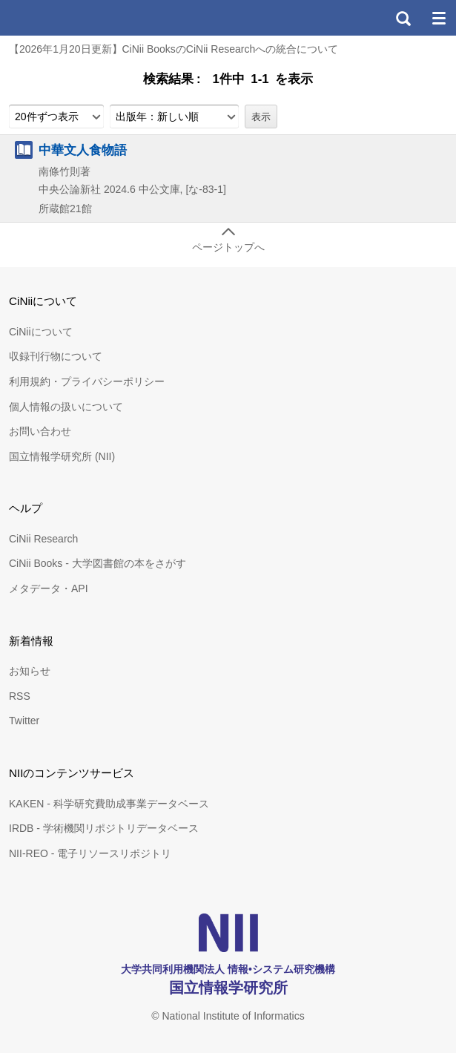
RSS (19, 696)
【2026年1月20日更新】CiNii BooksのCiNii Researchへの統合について (173, 49)
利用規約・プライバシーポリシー (87, 381)
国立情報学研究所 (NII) (62, 456)
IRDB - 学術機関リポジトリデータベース (104, 828)
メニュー (438, 17)
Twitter (24, 720)
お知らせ (29, 671)
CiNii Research (43, 539)
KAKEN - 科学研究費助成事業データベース (109, 804)
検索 (402, 17)
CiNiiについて (41, 332)
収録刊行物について (55, 356)
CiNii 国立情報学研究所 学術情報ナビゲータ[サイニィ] (65, 18)
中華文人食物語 (83, 149)
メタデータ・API (48, 588)
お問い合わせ (40, 431)
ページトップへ (228, 247)
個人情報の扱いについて (66, 407)
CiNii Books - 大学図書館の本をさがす (97, 563)
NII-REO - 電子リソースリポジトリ (90, 853)
